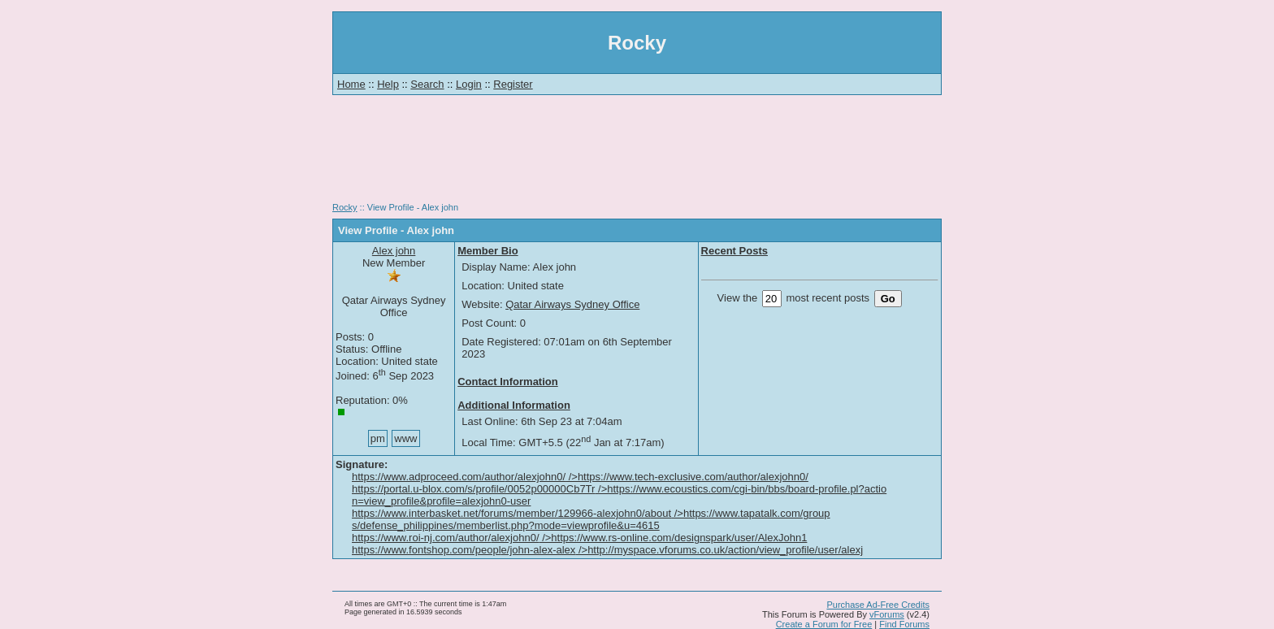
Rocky (345, 207)
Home (351, 84)
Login (469, 84)
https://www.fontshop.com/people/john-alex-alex (607, 550)
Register (512, 84)
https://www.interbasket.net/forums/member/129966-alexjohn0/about (591, 519)
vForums (886, 614)
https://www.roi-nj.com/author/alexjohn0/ (579, 537)
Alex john (393, 251)
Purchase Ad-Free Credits (878, 604)
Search (427, 84)
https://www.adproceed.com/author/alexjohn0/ (580, 477)
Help (388, 84)
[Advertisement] (637, 154)
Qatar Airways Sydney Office (572, 304)
